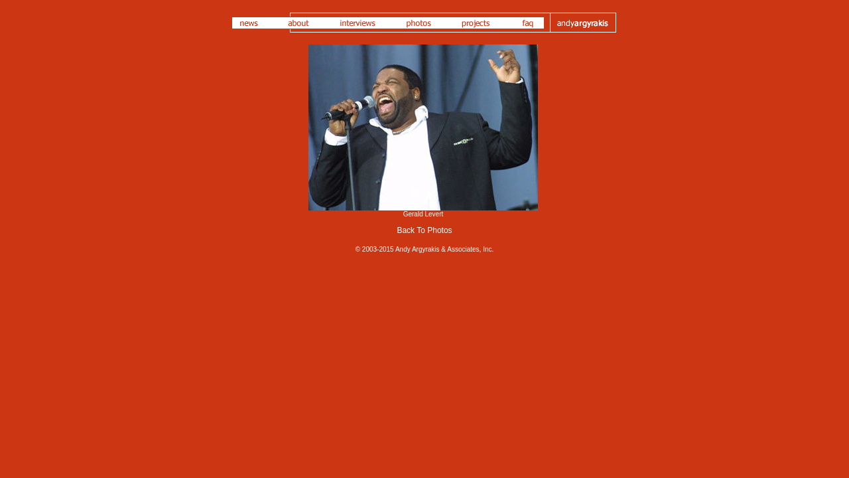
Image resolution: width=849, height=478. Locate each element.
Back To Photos (424, 230)
